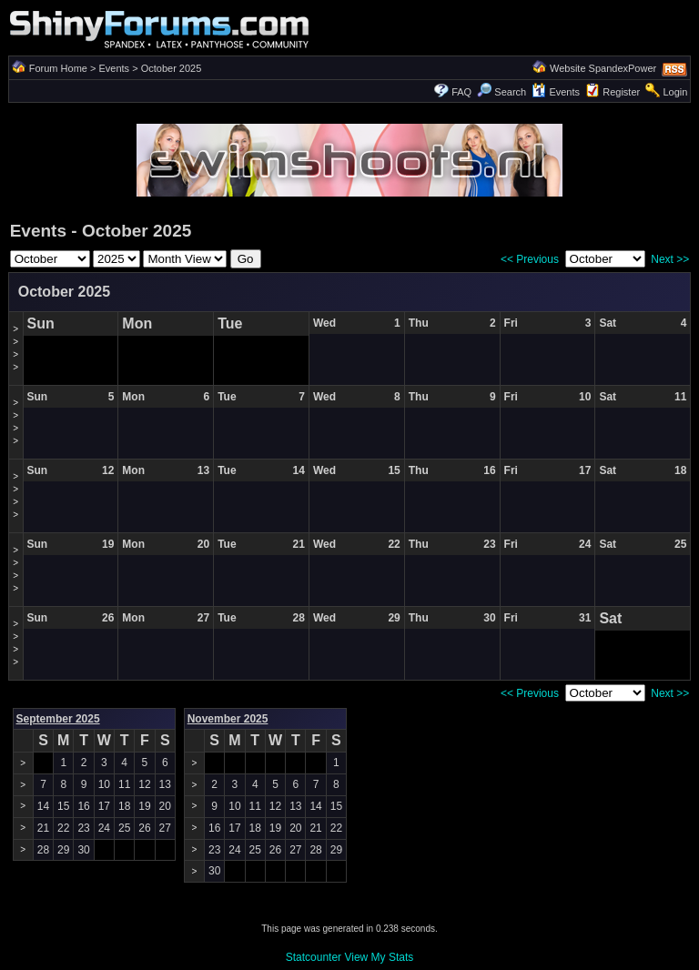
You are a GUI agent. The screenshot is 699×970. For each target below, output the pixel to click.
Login (675, 91)
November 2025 (227, 718)
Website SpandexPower (603, 68)
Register (621, 91)
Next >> (670, 259)
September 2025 (58, 718)
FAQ (461, 91)
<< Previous (530, 259)
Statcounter (313, 957)
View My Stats (378, 957)
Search (501, 91)
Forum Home (58, 68)
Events (113, 68)
